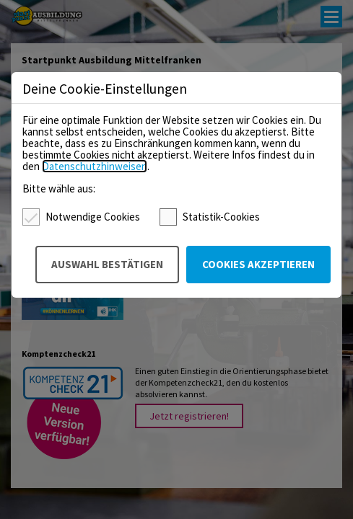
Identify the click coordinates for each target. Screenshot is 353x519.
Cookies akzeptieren (258, 264)
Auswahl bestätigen (107, 264)
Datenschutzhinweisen (94, 166)
